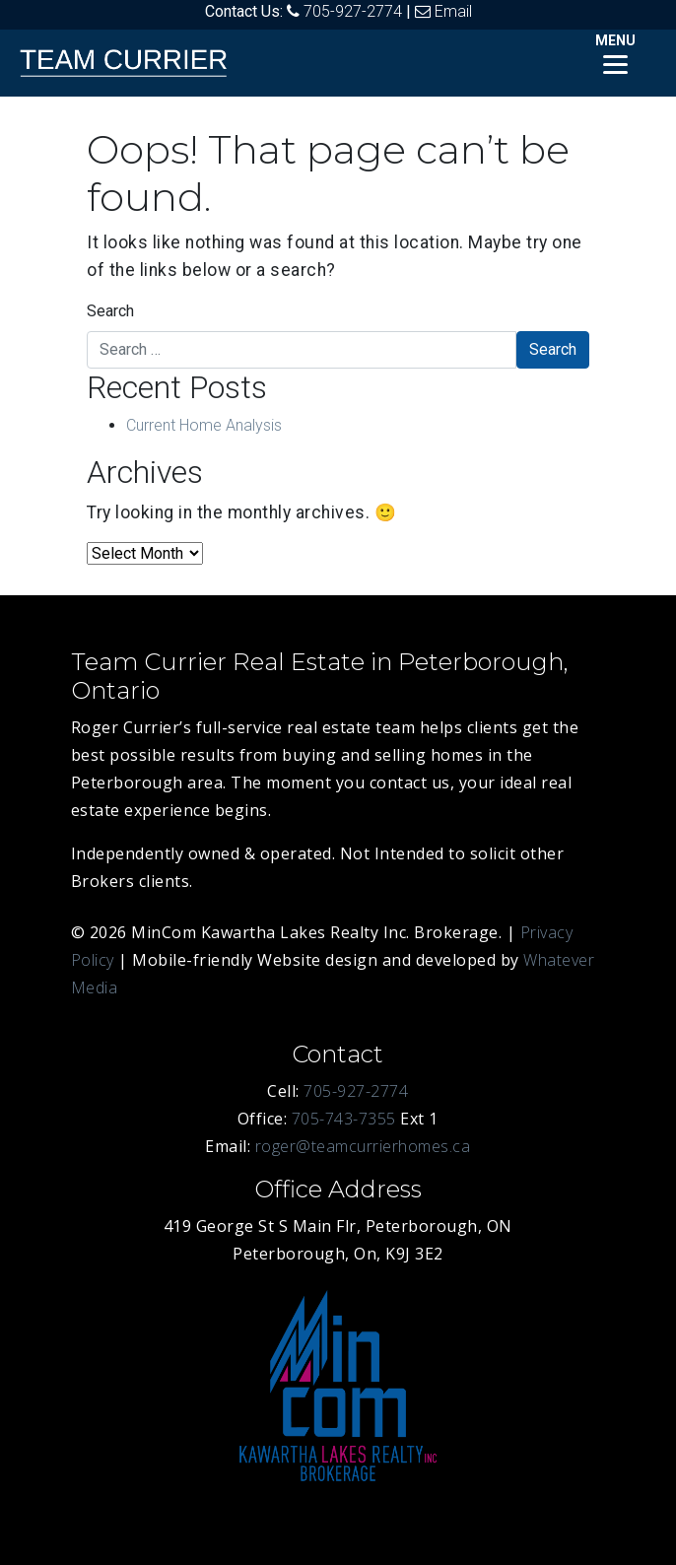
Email (453, 11)
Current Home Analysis (204, 425)
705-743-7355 (344, 1118)
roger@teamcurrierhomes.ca (363, 1146)
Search (110, 311)
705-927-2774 (353, 11)
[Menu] (615, 52)
